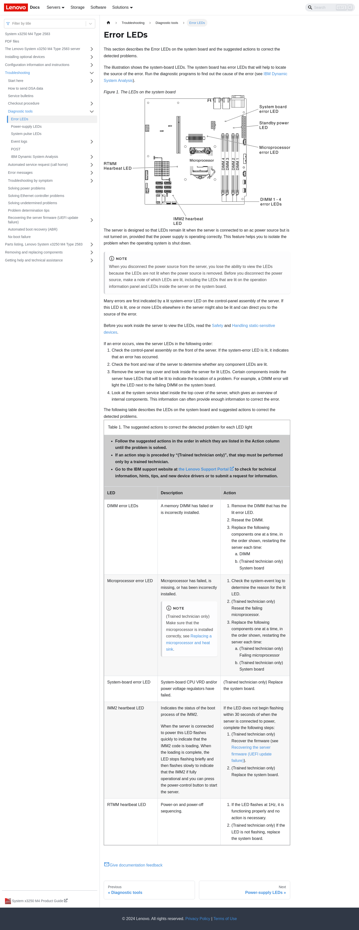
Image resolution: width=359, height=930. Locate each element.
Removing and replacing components (34, 252)
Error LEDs (19, 119)
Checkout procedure (23, 103)
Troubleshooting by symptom (30, 181)
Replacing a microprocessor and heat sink (189, 642)
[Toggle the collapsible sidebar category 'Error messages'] (91, 173)
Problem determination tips (29, 210)
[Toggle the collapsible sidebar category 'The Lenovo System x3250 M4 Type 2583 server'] (91, 49)
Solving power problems (26, 188)
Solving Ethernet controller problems (36, 196)
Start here (15, 81)
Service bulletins (20, 96)
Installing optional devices (25, 57)
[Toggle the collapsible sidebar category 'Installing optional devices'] (91, 57)
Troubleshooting (17, 73)
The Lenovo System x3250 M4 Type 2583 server (42, 49)
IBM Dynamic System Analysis (34, 157)
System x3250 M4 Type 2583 (27, 34)
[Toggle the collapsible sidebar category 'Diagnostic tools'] (91, 112)
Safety (217, 325)
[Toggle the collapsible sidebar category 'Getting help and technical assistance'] (91, 260)
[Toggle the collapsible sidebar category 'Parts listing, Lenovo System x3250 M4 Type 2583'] (91, 244)
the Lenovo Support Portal (206, 469)
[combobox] (12, 23)
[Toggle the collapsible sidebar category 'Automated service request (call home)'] (91, 165)
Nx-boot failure (19, 237)
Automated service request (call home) (38, 165)
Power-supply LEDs (26, 126)
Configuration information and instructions (37, 65)
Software (98, 7)
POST (15, 149)
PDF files (12, 41)
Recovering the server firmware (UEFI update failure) (43, 220)
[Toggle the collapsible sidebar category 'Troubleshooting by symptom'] (91, 181)
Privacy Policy (197, 919)
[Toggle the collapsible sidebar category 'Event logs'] (91, 142)
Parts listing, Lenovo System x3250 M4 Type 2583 (44, 244)
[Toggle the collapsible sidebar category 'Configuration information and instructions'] (91, 65)
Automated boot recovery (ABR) (32, 229)
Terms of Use (225, 919)
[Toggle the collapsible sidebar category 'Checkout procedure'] (91, 104)
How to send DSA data (25, 88)
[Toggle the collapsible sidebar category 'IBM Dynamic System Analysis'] (91, 157)
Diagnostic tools (20, 111)
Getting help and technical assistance (34, 260)
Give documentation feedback (133, 865)
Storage (78, 7)
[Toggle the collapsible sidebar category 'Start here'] (91, 81)
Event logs (19, 141)
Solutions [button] (120, 7)
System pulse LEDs (26, 134)
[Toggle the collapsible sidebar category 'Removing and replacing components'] (91, 252)
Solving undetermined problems (32, 203)
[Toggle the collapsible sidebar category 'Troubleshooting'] (91, 73)
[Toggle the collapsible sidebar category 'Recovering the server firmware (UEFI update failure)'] (91, 220)
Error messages (20, 173)
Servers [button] (53, 7)
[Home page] (108, 23)
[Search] (330, 7)
